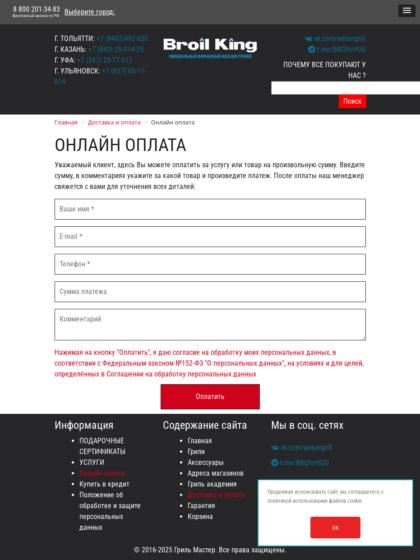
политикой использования (298, 501)
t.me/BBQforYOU (337, 49)
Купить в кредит (104, 484)
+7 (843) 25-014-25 (115, 49)
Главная (200, 440)
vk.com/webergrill (335, 38)
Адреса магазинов (216, 473)
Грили (196, 451)
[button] (406, 11)
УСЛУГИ (91, 462)
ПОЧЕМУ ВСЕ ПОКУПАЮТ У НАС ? (324, 70)
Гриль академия (212, 484)
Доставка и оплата (216, 495)
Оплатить (210, 396)
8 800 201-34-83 (36, 12)
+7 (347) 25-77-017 (104, 60)
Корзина (200, 516)
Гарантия (201, 505)
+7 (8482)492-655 (122, 38)
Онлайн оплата (102, 473)
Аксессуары (206, 462)
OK (335, 527)
